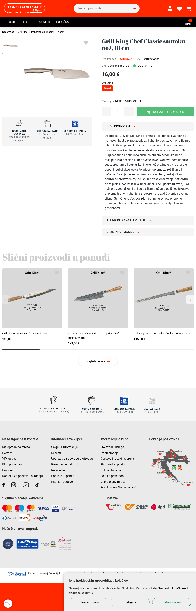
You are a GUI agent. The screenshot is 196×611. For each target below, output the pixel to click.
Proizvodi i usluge (112, 446)
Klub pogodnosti (13, 464)
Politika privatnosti (112, 475)
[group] (56, 73)
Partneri (7, 452)
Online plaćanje (110, 469)
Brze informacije (123, 232)
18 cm (107, 88)
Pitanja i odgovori (63, 481)
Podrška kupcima (62, 475)
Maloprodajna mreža (16, 446)
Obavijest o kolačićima (171, 588)
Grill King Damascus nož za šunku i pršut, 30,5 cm (162, 333)
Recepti (28, 22)
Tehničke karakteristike (129, 220)
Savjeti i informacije (64, 446)
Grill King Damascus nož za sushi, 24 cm (25, 333)
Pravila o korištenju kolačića (119, 487)
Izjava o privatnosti (113, 481)
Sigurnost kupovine (113, 464)
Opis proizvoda (121, 126)
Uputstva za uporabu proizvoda (72, 458)
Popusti (10, 22)
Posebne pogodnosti (65, 464)
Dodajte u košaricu (165, 112)
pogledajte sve (95, 361)
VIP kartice (9, 458)
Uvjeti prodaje (109, 452)
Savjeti (46, 22)
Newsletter (58, 469)
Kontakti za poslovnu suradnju (22, 475)
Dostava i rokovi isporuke (117, 458)
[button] (190, 299)
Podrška (65, 22)
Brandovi (8, 469)
